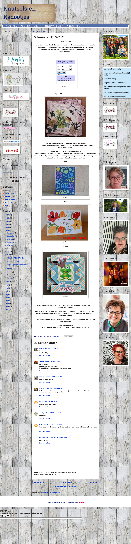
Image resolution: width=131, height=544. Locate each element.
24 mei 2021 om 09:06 (54, 413)
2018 (7, 288)
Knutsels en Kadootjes (19, 13)
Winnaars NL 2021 (14, 262)
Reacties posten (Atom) (51, 492)
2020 (7, 282)
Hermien (8, 197)
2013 (7, 304)
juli (8, 249)
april (9, 269)
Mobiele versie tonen (65, 486)
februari (10, 275)
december (11, 233)
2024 (7, 221)
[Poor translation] (7, 515)
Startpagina (11, 26)
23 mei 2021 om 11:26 (55, 388)
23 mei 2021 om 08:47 (53, 362)
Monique (8, 203)
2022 (7, 227)
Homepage (67, 482)
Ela (40, 402)
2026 (7, 215)
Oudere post (93, 482)
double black (43, 438)
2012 (7, 307)
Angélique (43, 388)
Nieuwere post (39, 482)
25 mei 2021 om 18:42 (54, 424)
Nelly (7, 205)
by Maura (42, 424)
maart (9, 272)
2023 (7, 224)
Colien (7, 191)
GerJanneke (9, 194)
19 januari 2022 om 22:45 (58, 438)
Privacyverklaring (54, 26)
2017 (7, 291)
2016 (7, 294)
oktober (10, 239)
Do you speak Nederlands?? (17, 265)
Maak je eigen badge (8, 172)
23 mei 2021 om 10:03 (54, 377)
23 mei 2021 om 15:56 (49, 402)
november (11, 236)
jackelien (42, 377)
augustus (10, 245)
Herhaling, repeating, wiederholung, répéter (15, 258)
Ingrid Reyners (10, 200)
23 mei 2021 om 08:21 (50, 348)
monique (42, 413)
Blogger (81, 503)
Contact (37, 26)
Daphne (42, 362)
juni (8, 252)
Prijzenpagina (73, 26)
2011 (7, 310)
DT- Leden (25, 26)
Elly (40, 348)
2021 (7, 231)
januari (10, 278)
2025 (7, 218)
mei (8, 255)
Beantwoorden (44, 356)
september (11, 242)
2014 (7, 301)
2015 (7, 297)
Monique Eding (6, 168)
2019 (7, 285)
